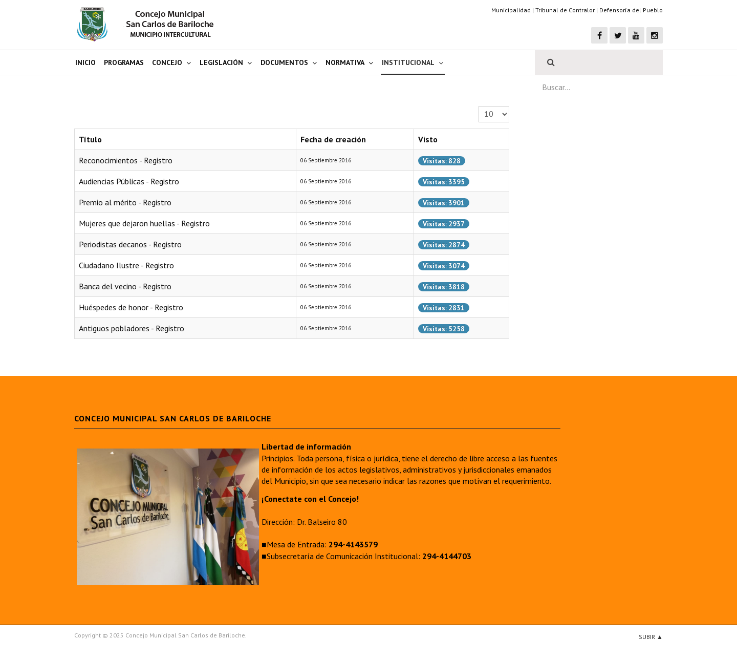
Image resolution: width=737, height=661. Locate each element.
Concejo (167, 62)
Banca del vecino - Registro (125, 286)
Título (90, 139)
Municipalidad (511, 10)
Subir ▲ (651, 637)
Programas (124, 62)
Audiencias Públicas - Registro (129, 181)
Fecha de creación (333, 139)
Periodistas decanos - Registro (130, 244)
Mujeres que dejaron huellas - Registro (144, 223)
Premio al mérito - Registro (125, 202)
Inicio (85, 62)
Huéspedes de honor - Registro (131, 307)
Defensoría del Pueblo (631, 10)
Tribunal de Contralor (565, 10)
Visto (428, 139)
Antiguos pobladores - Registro (131, 328)
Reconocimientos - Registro (125, 160)
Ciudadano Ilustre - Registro (126, 265)
